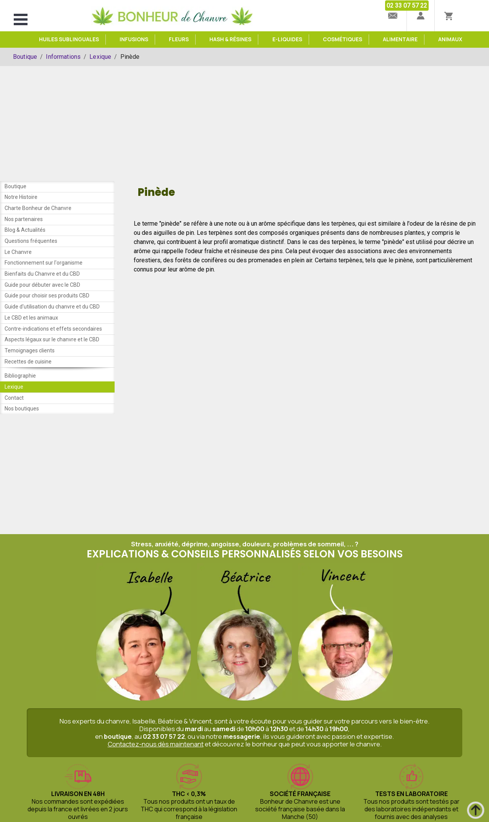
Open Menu (21, 19)
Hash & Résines (230, 39)
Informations (63, 56)
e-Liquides (287, 39)
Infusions (134, 39)
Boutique (25, 56)
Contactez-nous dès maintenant (156, 758)
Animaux (450, 39)
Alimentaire (400, 39)
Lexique (100, 56)
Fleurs (179, 39)
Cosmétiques (342, 39)
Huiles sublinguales (69, 39)
